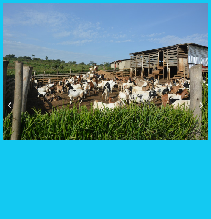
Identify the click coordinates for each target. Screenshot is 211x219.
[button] (9, 105)
